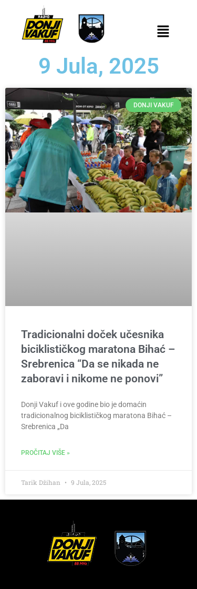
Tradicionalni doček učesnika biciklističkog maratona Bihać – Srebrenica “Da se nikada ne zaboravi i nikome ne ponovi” (98, 356)
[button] (163, 32)
